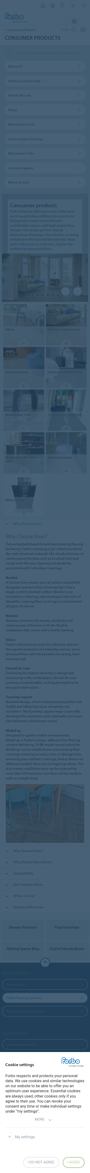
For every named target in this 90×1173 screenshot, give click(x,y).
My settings (20, 1137)
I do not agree (41, 1162)
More (43, 1120)
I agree (73, 1162)
